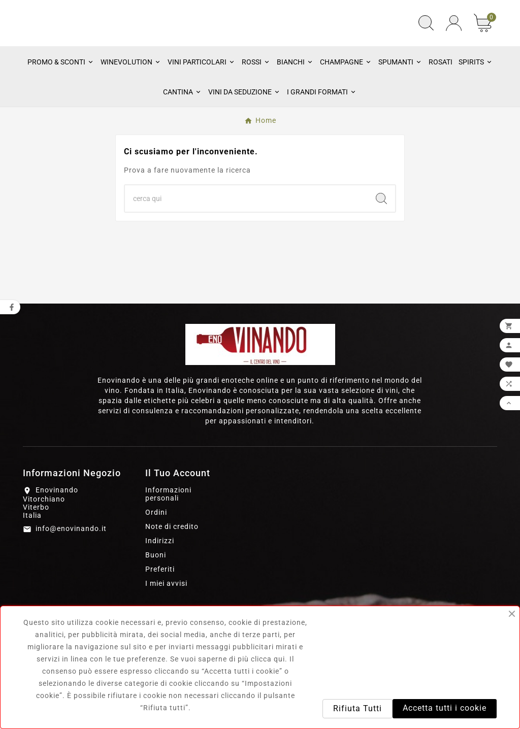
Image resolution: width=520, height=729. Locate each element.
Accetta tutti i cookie (444, 708)
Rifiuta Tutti (357, 708)
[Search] (381, 235)
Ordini (156, 549)
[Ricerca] (246, 235)
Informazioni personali (168, 531)
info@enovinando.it (71, 565)
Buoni (155, 592)
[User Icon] (454, 42)
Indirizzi (159, 578)
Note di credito (172, 563)
